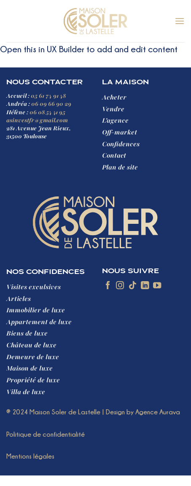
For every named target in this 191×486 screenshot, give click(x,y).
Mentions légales (30, 456)
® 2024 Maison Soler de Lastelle (53, 411)
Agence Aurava (157, 411)
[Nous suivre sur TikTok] (133, 285)
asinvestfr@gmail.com (37, 120)
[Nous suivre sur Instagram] (120, 285)
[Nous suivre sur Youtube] (157, 285)
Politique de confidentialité (45, 434)
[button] (180, 21)
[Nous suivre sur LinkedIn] (145, 285)
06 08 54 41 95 (47, 112)
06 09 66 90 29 (51, 104)
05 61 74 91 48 (48, 96)
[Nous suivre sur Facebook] (108, 285)
